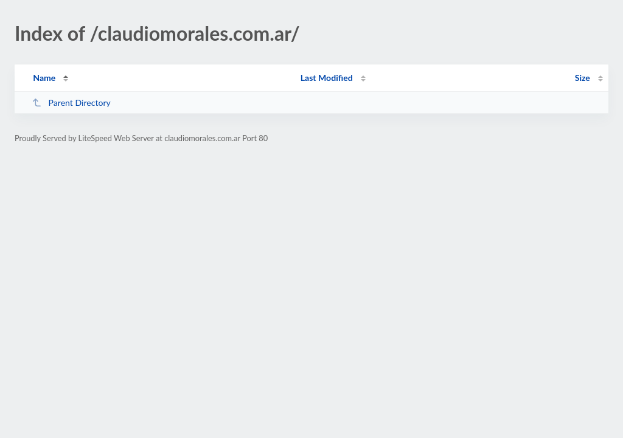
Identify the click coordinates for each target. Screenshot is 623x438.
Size (582, 77)
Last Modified (327, 77)
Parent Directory (71, 102)
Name (44, 77)
